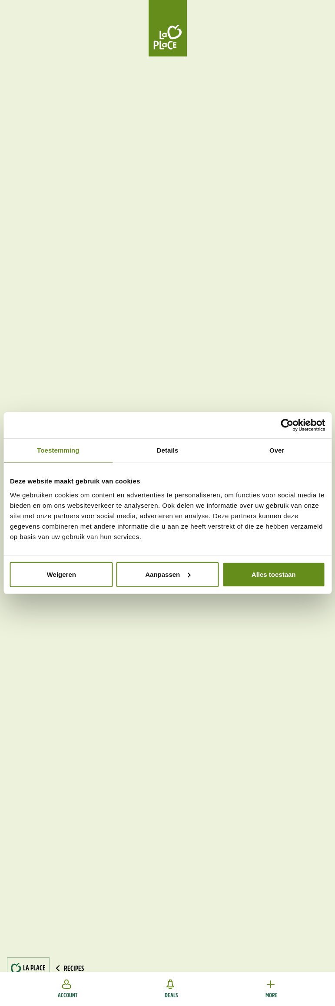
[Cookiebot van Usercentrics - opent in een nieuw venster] (287, 425)
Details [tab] (168, 450)
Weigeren (61, 574)
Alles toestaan (274, 574)
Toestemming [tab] (58, 450)
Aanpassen (167, 574)
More (271, 989)
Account (67, 989)
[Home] (168, 28)
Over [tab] (277, 450)
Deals (171, 989)
